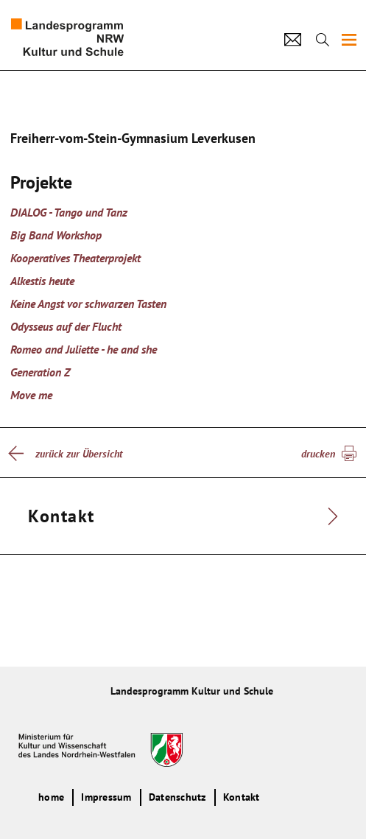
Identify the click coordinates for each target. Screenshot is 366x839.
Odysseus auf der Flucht (66, 326)
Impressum (106, 797)
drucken (318, 453)
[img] (349, 40)
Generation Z (40, 372)
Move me (31, 394)
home (51, 797)
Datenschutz (177, 797)
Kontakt (241, 797)
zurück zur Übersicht (78, 453)
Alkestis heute (42, 280)
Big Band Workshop (56, 235)
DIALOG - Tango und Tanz (68, 212)
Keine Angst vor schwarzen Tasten (88, 303)
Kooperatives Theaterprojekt (75, 257)
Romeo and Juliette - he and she (83, 349)
